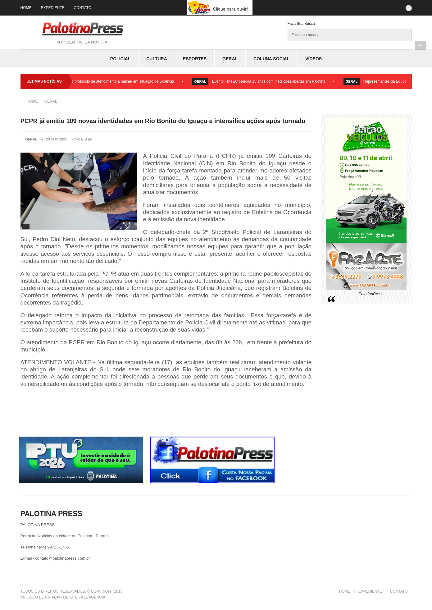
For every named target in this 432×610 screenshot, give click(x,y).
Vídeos (313, 58)
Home (26, 8)
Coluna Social (271, 58)
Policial (120, 58)
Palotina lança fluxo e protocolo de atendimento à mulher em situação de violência (108, 81)
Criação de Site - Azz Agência (75, 597)
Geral (230, 58)
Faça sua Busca (301, 23)
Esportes (195, 58)
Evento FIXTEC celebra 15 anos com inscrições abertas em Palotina (271, 81)
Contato (83, 8)
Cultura (156, 58)
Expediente (53, 8)
